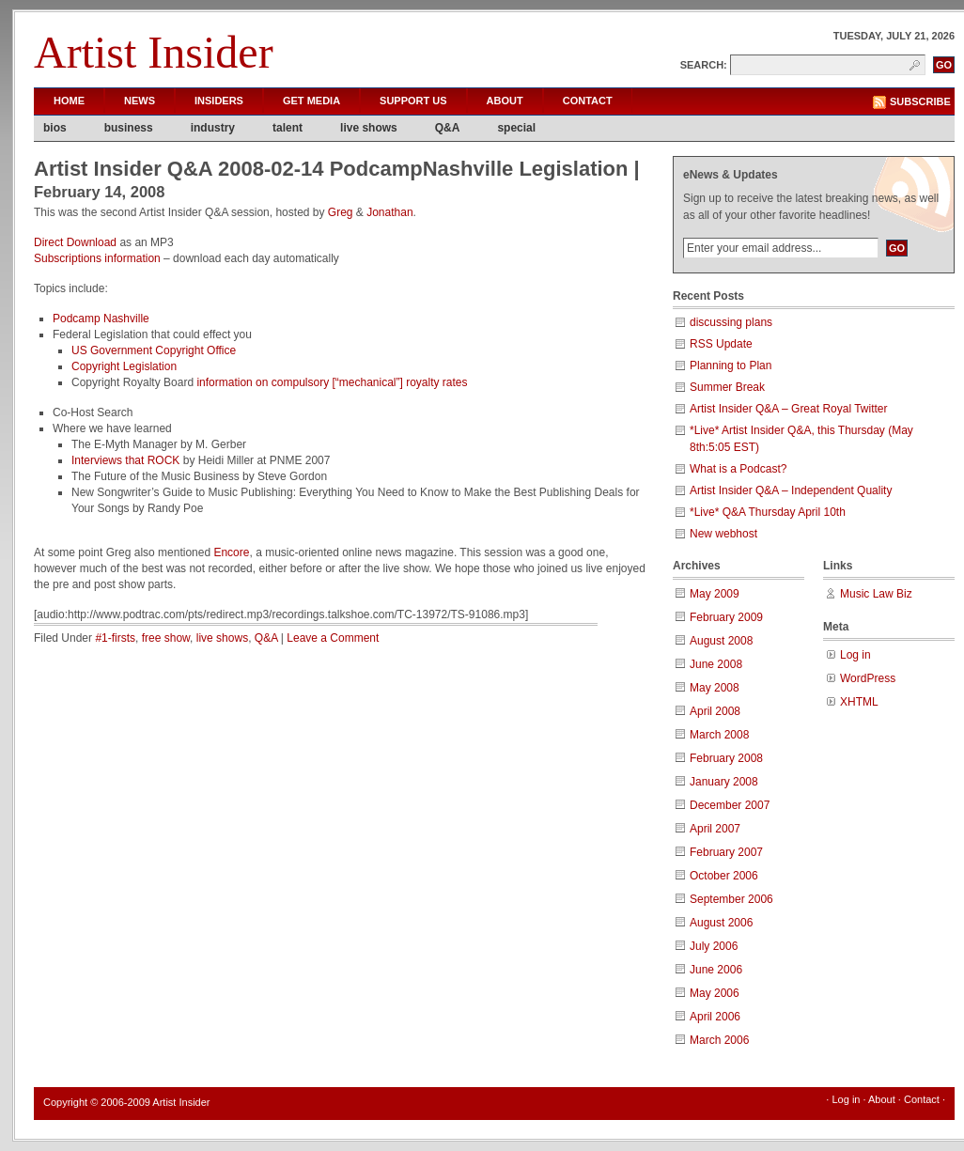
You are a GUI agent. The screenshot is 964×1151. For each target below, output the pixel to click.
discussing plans (731, 322)
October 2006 (724, 875)
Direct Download (75, 242)
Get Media (311, 100)
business (128, 127)
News (139, 100)
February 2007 (726, 852)
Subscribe (920, 101)
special (516, 127)
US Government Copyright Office (153, 350)
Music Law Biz (876, 593)
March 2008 (719, 734)
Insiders (218, 100)
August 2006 (721, 922)
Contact (588, 100)
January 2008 (724, 781)
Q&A (447, 127)
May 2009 (714, 593)
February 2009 (726, 617)
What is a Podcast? (738, 468)
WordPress (867, 678)
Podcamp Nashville (101, 318)
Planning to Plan (730, 365)
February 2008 (726, 758)
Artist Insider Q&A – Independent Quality (791, 490)
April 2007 (715, 828)
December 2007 (730, 805)
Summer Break (727, 387)
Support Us (413, 100)
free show (166, 638)
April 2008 (715, 711)
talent (287, 127)
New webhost (723, 533)
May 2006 (714, 993)
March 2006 (719, 1040)
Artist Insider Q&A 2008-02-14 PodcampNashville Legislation (331, 168)
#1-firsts (115, 638)
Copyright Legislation (124, 366)
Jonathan (389, 212)
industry (213, 127)
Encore (231, 552)
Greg (340, 212)
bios (55, 127)
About (505, 100)
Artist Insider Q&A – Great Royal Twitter (789, 408)
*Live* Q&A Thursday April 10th (768, 512)
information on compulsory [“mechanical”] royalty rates (331, 382)
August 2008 (721, 640)
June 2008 (716, 664)
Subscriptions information (97, 258)
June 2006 (716, 969)
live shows (368, 127)
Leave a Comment (333, 638)
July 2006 (714, 946)
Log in (855, 654)
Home (69, 100)
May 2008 (714, 687)
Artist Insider (153, 52)
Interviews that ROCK (127, 460)
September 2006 (731, 899)
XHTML (859, 701)
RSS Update (721, 343)
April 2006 (715, 1016)
